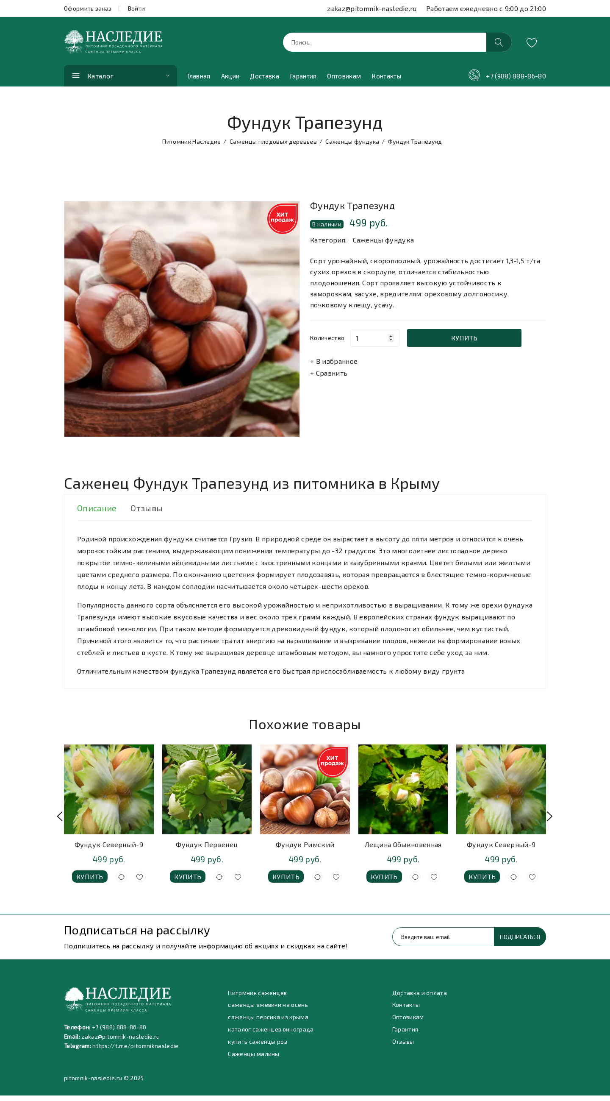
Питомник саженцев (257, 995)
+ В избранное (334, 364)
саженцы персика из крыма (268, 1021)
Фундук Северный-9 (109, 847)
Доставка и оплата (419, 995)
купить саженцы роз (257, 1046)
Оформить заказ (87, 8)
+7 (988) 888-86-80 (516, 78)
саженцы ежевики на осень (268, 1008)
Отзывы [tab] (149, 511)
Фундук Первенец (207, 847)
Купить (471, 340)
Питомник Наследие (191, 144)
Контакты (386, 78)
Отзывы (403, 1046)
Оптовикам (344, 78)
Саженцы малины (253, 1059)
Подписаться (519, 939)
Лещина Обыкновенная (403, 847)
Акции (230, 78)
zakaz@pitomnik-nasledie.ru (371, 8)
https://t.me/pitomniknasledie (136, 1048)
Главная (199, 78)
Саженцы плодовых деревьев (273, 144)
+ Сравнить (328, 375)
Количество (327, 340)
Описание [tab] (97, 511)
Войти (136, 8)
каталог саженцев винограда (271, 1033)
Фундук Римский (305, 847)
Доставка (264, 78)
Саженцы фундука (352, 144)
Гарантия (303, 78)
